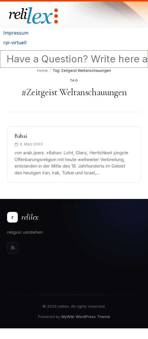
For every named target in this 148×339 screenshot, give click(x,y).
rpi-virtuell (14, 43)
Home (42, 70)
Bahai (21, 136)
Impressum (15, 33)
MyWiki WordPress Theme (85, 316)
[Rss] (12, 247)
